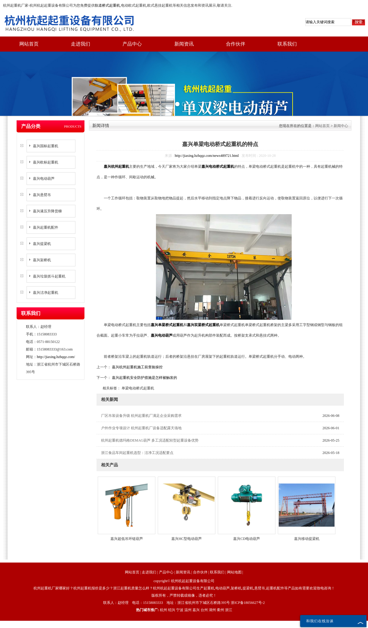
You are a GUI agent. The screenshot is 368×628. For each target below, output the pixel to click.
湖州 (212, 610)
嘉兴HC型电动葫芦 (186, 539)
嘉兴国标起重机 (45, 146)
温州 (188, 610)
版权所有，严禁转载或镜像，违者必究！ (184, 595)
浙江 (228, 610)
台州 (204, 610)
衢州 (220, 610)
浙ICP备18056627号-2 (248, 603)
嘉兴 (196, 610)
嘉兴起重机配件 (45, 227)
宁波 (179, 610)
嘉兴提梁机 (42, 244)
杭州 (163, 610)
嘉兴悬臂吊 (42, 195)
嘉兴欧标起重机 (45, 162)
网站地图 (234, 572)
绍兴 (171, 610)
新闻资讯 (184, 43)
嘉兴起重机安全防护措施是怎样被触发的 (144, 378)
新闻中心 (341, 126)
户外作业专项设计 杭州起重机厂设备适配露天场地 (141, 428)
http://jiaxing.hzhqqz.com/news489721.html (207, 156)
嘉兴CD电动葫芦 (246, 539)
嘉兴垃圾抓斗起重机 (49, 276)
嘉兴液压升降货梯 (47, 211)
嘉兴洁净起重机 (45, 292)
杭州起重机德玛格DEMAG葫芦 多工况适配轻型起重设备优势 (149, 440)
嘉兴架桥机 (42, 260)
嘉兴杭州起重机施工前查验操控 (137, 367)
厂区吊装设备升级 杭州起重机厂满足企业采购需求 (141, 416)
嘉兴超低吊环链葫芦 (126, 539)
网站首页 (29, 43)
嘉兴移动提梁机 (306, 539)
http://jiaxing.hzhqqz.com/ (56, 357)
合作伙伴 (235, 43)
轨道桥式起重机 (107, 5)
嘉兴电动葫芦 (44, 178)
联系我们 (287, 43)
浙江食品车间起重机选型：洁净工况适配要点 (137, 453)
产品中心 (132, 43)
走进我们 (80, 43)
